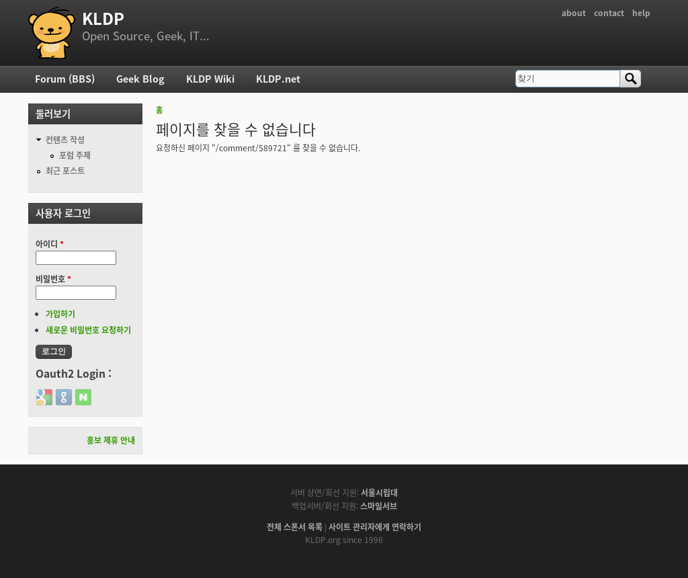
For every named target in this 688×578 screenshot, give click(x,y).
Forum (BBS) (65, 78)
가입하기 (60, 314)
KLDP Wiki (210, 78)
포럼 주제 (75, 155)
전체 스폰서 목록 (294, 527)
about (574, 13)
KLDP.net (278, 78)
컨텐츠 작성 (65, 140)
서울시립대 (379, 493)
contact (609, 13)
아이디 (50, 244)
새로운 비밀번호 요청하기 (88, 330)
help (641, 13)
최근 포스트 (65, 171)
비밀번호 (53, 279)
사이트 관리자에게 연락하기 (375, 527)
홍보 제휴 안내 (111, 440)
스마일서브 (378, 506)
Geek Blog (140, 78)
